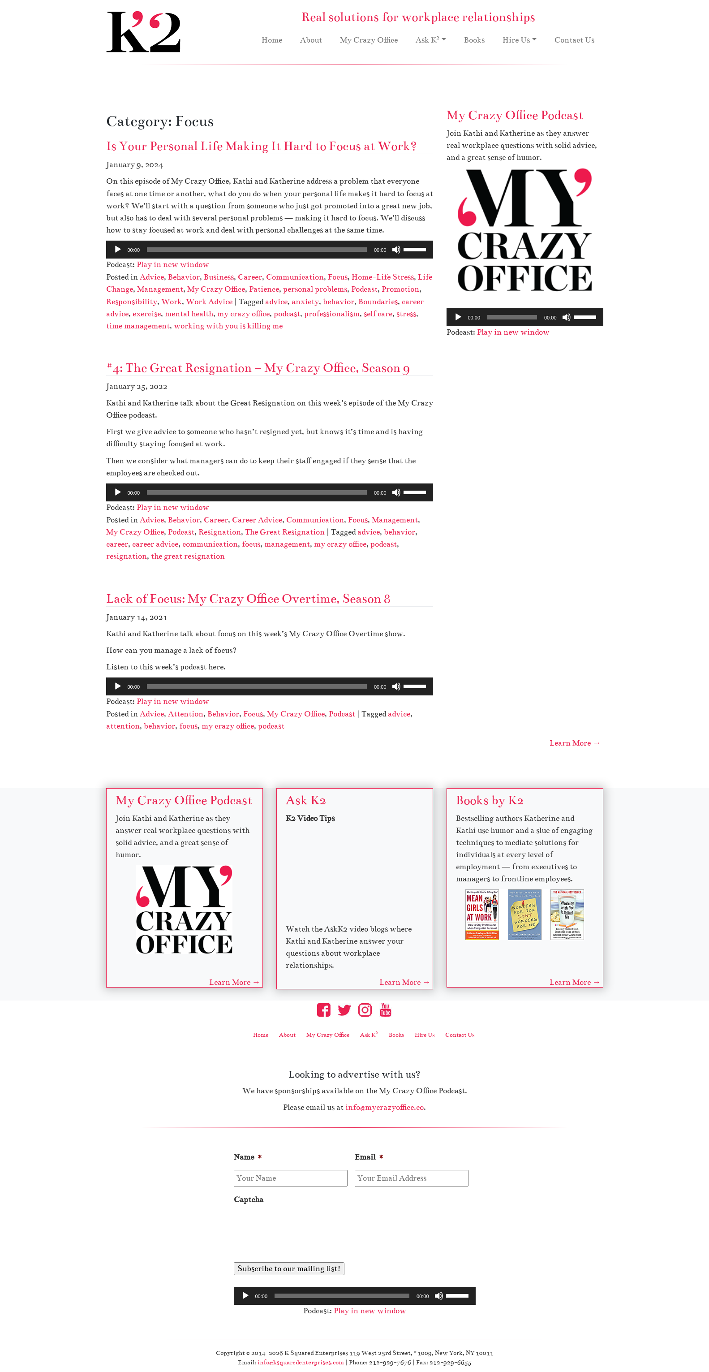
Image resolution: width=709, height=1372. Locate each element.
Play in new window (173, 264)
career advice (155, 544)
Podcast (364, 289)
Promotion (400, 289)
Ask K (427, 39)
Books (474, 40)
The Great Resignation (285, 532)
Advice (152, 277)
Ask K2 (306, 800)
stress (406, 314)
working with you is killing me (228, 326)
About (311, 40)
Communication (295, 277)
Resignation (219, 532)
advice (276, 301)
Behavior (184, 277)
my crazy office (243, 314)
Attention (185, 714)
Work (171, 301)
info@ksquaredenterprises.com (301, 1362)
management (287, 544)
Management (160, 289)
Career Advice (257, 520)
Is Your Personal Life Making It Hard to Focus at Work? (261, 146)
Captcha (248, 1199)
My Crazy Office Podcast (515, 115)
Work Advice (209, 301)
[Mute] (396, 249)
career (117, 544)
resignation (126, 556)
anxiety (305, 301)
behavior (338, 301)
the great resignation (188, 556)
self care (378, 314)
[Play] (117, 249)
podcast (287, 314)
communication (210, 544)
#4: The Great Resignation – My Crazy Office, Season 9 (258, 367)
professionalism (332, 314)
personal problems (315, 289)
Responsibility (131, 301)
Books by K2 (490, 800)
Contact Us (574, 40)
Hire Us (516, 40)
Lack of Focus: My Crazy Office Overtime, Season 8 (248, 598)
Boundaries (378, 301)
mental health (189, 314)
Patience (264, 289)
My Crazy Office (369, 40)
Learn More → (575, 743)
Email (369, 1157)
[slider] (257, 249)
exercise (147, 314)
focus (251, 544)
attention (123, 726)
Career (250, 277)
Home (272, 40)
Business (219, 277)
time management (138, 326)
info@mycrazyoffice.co (384, 1107)
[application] (269, 250)
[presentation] (302, 1230)
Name (248, 1157)
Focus (338, 277)
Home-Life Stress (383, 277)
